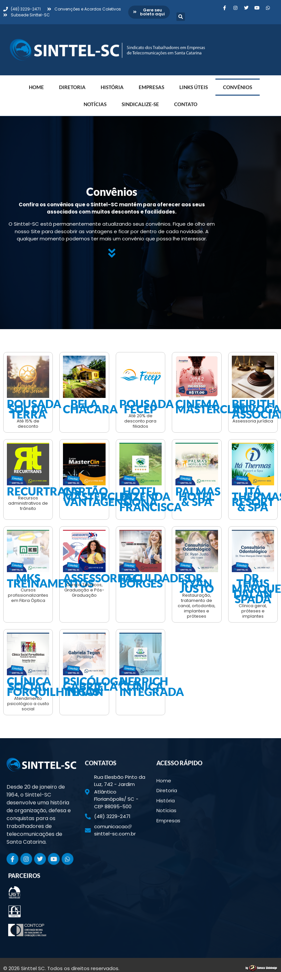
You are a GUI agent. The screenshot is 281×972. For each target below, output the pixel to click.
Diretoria (72, 87)
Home (36, 87)
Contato (185, 104)
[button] (180, 16)
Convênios (237, 87)
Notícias (95, 104)
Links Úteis (193, 87)
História (112, 87)
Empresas (151, 87)
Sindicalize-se (140, 104)
